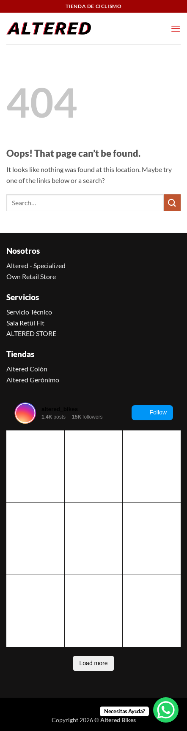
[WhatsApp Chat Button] (166, 710)
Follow (152, 412)
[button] (175, 28)
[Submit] (172, 202)
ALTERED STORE (31, 333)
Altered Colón (26, 369)
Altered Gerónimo (32, 380)
